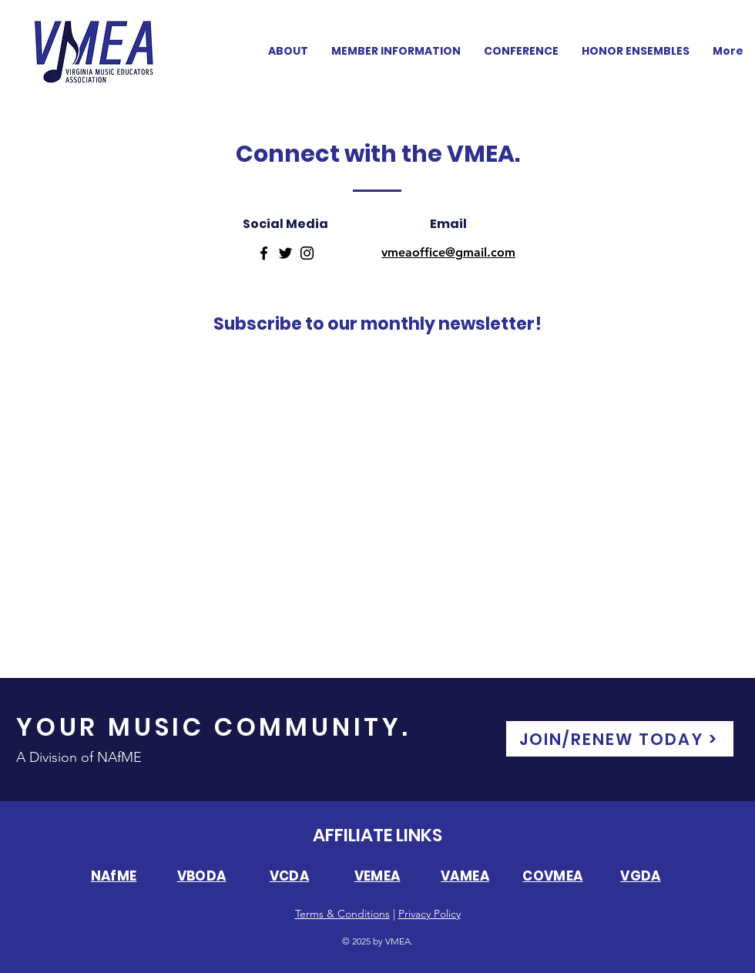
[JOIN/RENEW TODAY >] (619, 739)
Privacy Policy (429, 914)
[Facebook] (264, 253)
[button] (521, 51)
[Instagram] (307, 253)
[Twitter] (285, 253)
